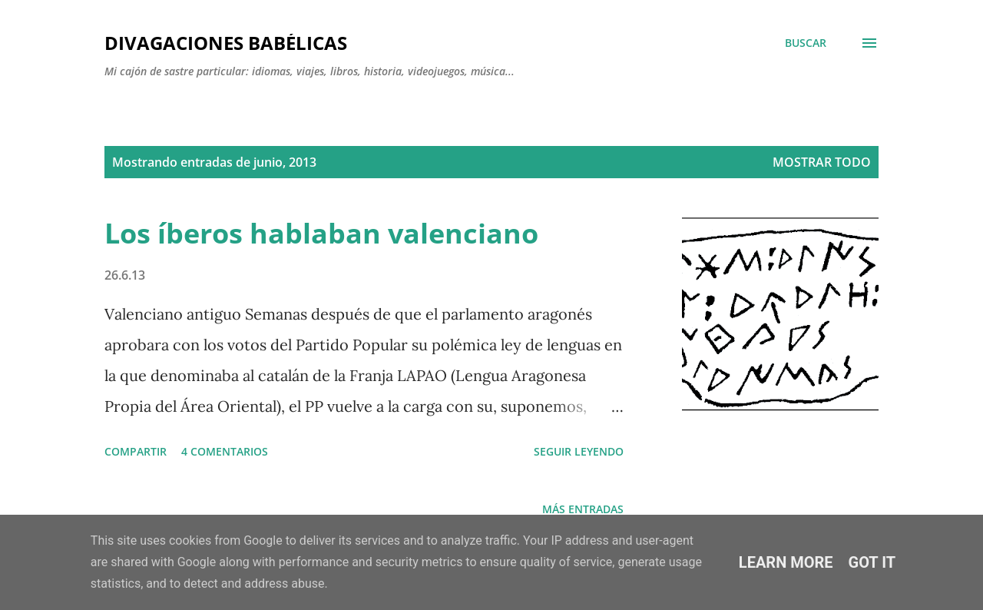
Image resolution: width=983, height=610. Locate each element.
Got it (872, 562)
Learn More (786, 562)
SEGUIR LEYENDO (579, 451)
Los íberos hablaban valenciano (321, 233)
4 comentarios (224, 451)
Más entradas (583, 509)
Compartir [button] (135, 451)
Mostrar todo (822, 162)
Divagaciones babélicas (225, 42)
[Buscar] (805, 43)
